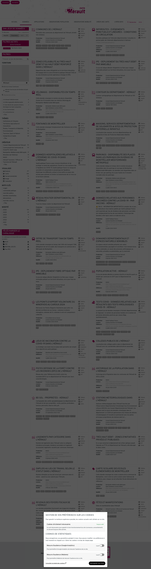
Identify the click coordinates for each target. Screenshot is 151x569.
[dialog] (75, 539)
